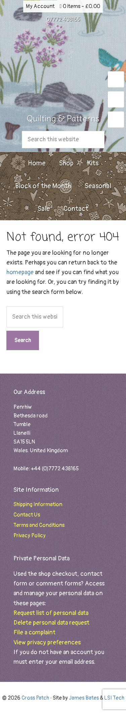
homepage (20, 272)
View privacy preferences (47, 642)
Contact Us (26, 514)
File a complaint (34, 632)
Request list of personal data (50, 613)
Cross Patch (63, 67)
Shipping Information (37, 504)
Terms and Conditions (39, 525)
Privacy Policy (29, 535)
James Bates (84, 698)
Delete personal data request (51, 623)
